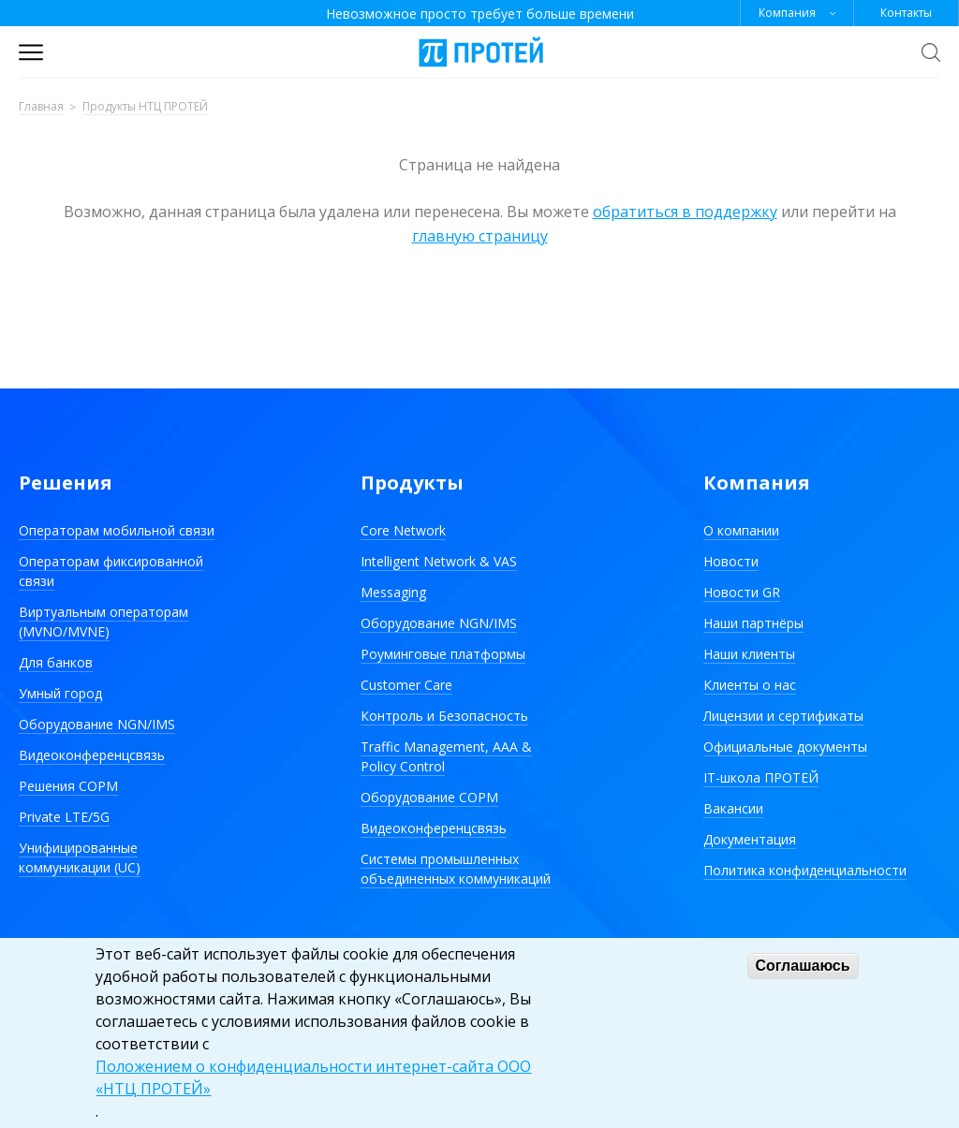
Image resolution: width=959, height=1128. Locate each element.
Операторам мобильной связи (116, 530)
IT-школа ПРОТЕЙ (761, 777)
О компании (741, 530)
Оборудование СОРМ (429, 797)
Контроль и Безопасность (444, 716)
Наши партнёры (753, 623)
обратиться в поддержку (685, 211)
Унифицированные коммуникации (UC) (79, 857)
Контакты (906, 13)
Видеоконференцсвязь (92, 755)
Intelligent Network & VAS (439, 561)
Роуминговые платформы (443, 654)
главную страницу (480, 236)
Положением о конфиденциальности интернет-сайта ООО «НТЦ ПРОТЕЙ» (313, 1077)
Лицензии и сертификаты (783, 716)
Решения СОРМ (68, 786)
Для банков (56, 662)
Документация (749, 839)
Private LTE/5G (64, 817)
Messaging (393, 592)
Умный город (60, 693)
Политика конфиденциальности (805, 870)
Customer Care (406, 685)
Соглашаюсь (803, 966)
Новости (731, 561)
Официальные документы (785, 746)
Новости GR (741, 592)
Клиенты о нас (749, 685)
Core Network (403, 530)
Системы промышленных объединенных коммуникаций (456, 868)
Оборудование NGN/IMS (97, 724)
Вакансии (733, 808)
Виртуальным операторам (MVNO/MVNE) (103, 621)
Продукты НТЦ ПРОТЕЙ (145, 107)
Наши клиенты (749, 654)
